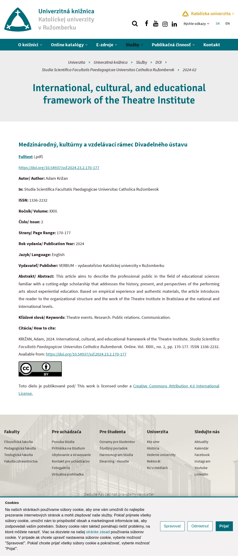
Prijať (224, 526)
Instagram (202, 461)
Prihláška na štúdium (68, 448)
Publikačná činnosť (171, 44)
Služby (132, 44)
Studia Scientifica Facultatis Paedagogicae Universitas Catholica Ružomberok (108, 69)
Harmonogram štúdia (116, 454)
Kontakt (211, 44)
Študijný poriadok (113, 448)
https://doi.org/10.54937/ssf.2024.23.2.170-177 (59, 167)
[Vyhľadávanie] (134, 23)
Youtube (201, 467)
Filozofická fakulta (18, 441)
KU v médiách (157, 467)
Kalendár (202, 448)
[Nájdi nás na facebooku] (146, 23)
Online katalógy (67, 44)
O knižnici (28, 44)
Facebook (202, 454)
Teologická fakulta (18, 454)
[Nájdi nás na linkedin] (174, 23)
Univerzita (76, 62)
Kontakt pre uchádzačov (70, 461)
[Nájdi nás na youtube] (155, 23)
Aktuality (201, 441)
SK (218, 23)
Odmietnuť (200, 526)
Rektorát (153, 461)
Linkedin (201, 474)
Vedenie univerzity (161, 454)
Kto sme (153, 441)
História (153, 448)
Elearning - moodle (114, 461)
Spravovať (172, 526)
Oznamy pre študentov (117, 441)
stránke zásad (98, 532)
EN (227, 23)
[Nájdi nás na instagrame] (165, 23)
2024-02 (189, 69)
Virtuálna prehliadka (68, 474)
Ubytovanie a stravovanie (71, 454)
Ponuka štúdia (63, 441)
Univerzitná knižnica (111, 62)
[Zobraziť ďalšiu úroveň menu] (209, 23)
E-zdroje (104, 44)
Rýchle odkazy (195, 23)
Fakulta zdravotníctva (20, 461)
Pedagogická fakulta (20, 448)
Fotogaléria (61, 467)
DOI (158, 62)
